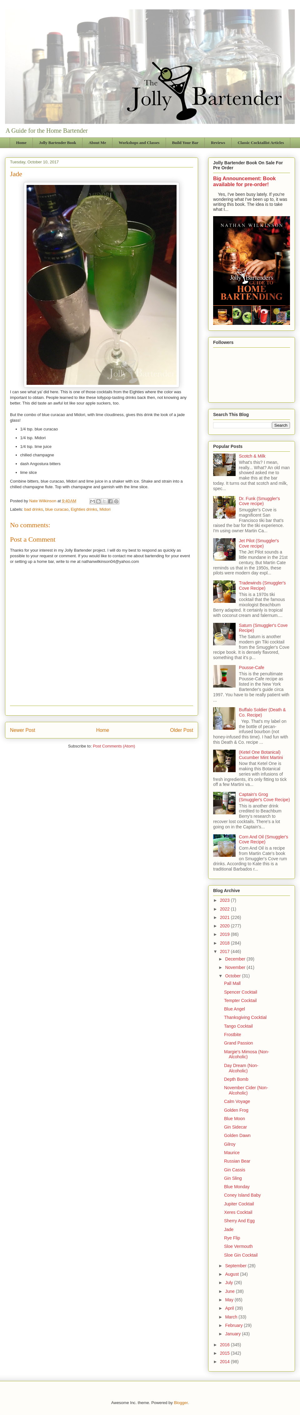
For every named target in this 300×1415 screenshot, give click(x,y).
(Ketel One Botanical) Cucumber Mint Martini (261, 755)
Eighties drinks (84, 509)
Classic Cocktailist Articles (261, 142)
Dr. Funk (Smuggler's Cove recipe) (259, 501)
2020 (225, 925)
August (232, 1274)
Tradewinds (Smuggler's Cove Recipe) (262, 585)
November (235, 967)
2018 (225, 943)
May (229, 1299)
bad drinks (33, 509)
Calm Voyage (237, 1101)
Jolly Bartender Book (57, 142)
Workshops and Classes (139, 142)
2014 (225, 1361)
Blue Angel (234, 1008)
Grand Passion (238, 1042)
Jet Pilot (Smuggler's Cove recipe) (259, 543)
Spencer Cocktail (240, 992)
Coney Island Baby (242, 1195)
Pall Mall (232, 983)
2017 (225, 951)
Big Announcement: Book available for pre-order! (244, 181)
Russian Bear (237, 1161)
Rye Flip (232, 1237)
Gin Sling (233, 1178)
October (233, 975)
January (233, 1333)
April (230, 1308)
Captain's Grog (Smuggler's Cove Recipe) (264, 797)
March (231, 1316)
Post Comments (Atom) (114, 746)
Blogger (181, 1402)
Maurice (232, 1152)
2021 (225, 917)
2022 (225, 908)
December (235, 958)
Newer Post (22, 730)
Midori (104, 509)
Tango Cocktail (238, 1026)
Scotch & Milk (252, 456)
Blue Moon (234, 1118)
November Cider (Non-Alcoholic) (246, 1090)
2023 (225, 900)
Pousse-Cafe (251, 667)
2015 (225, 1353)
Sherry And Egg (239, 1220)
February (234, 1325)
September (236, 1265)
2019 (225, 934)
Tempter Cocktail (240, 1000)
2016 (225, 1344)
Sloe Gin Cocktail (241, 1255)
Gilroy (230, 1144)
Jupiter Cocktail (239, 1203)
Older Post (181, 730)
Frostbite (232, 1034)
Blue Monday (237, 1186)
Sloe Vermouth (238, 1246)
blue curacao (56, 509)
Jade (228, 1229)
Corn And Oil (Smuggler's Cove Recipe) (263, 839)
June (230, 1291)
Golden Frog (236, 1110)
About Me (97, 142)
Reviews (218, 142)
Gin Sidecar (235, 1127)
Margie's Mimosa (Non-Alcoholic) (246, 1054)
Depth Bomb (236, 1079)
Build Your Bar (185, 142)
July (229, 1282)
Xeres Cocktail (238, 1212)
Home (21, 142)
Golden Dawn (237, 1135)
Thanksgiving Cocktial (245, 1017)
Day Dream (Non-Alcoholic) (241, 1068)
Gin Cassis (234, 1169)
